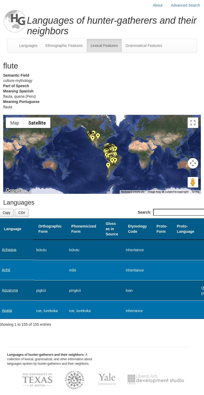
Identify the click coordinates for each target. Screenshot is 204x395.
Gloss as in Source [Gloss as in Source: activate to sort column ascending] (112, 228)
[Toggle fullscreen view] (193, 122)
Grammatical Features (144, 45)
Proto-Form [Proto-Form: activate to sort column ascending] (162, 229)
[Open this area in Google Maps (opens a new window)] (13, 190)
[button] (98, 137)
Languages (28, 45)
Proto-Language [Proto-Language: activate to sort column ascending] (185, 229)
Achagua (9, 250)
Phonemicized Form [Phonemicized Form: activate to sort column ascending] (83, 229)
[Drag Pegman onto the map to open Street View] (193, 182)
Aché (6, 270)
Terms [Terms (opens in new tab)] (195, 191)
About (158, 5)
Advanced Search (185, 5)
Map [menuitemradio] (14, 123)
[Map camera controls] (193, 163)
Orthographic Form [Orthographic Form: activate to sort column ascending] (50, 229)
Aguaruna (10, 290)
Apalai (7, 310)
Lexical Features (104, 45)
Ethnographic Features (64, 45)
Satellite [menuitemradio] (37, 123)
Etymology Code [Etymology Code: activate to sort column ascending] (137, 229)
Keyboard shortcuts (132, 191)
